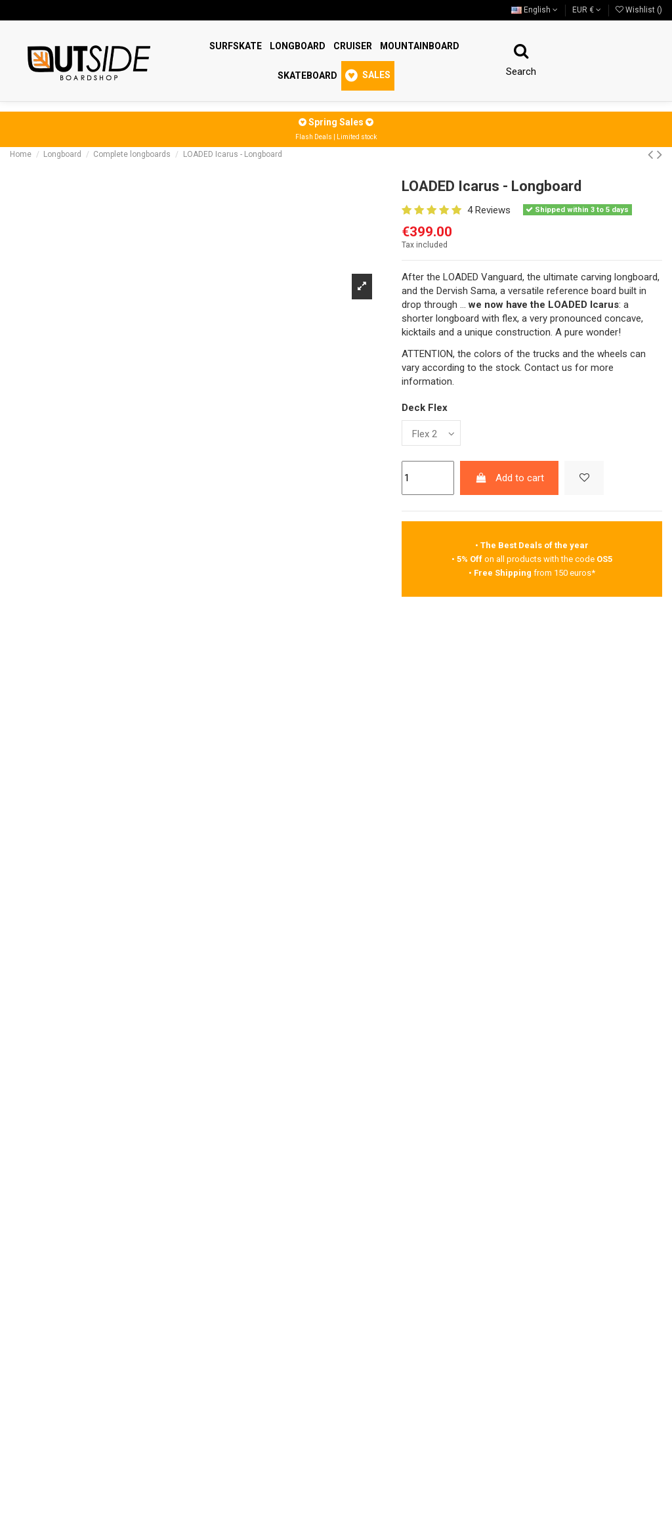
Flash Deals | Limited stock (336, 136)
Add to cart (509, 478)
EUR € (586, 9)
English (534, 9)
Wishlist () (639, 9)
